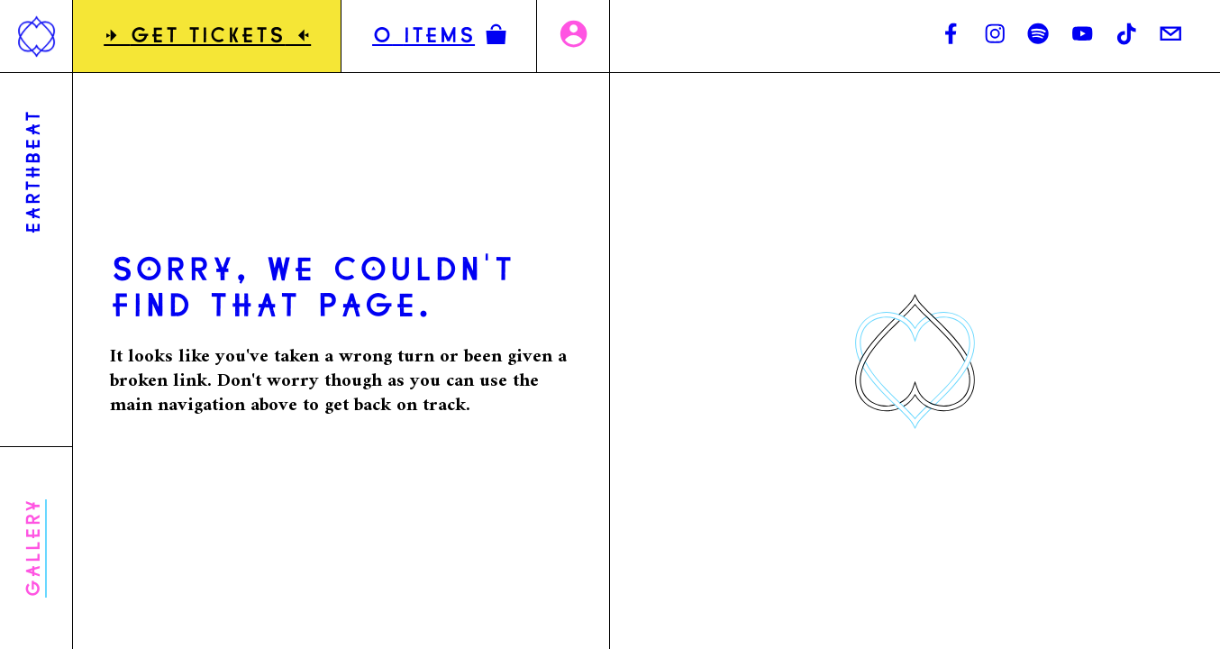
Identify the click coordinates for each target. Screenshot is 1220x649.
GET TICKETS (207, 37)
